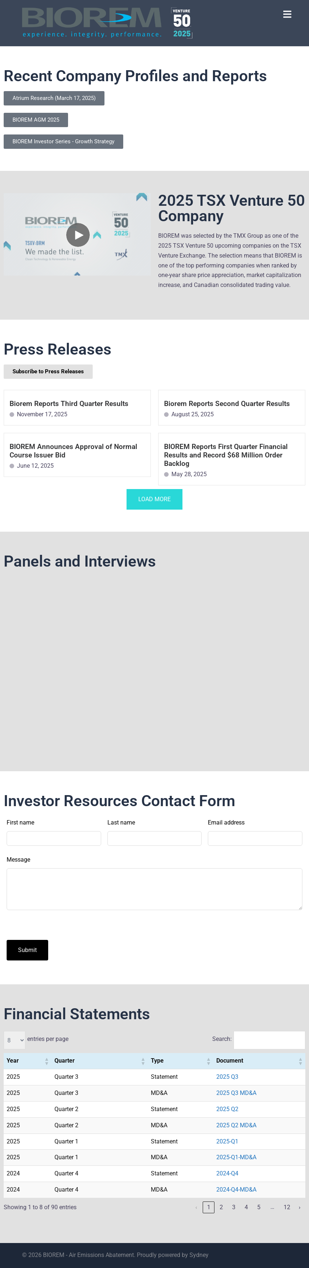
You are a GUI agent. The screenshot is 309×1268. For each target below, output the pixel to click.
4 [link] (246, 1207)
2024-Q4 (227, 1173)
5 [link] (258, 1207)
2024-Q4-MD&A (236, 1189)
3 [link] (233, 1207)
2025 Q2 (227, 1109)
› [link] (300, 1207)
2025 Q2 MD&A (236, 1125)
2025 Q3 (227, 1076)
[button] (46, 1061)
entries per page (47, 1038)
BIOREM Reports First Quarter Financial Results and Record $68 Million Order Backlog (226, 455)
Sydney (199, 1254)
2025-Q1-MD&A (236, 1157)
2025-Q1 (227, 1141)
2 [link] (221, 1207)
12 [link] (287, 1207)
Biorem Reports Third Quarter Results (69, 403)
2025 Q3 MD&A (236, 1092)
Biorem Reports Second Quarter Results (227, 403)
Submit (27, 949)
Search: (222, 1038)
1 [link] (208, 1207)
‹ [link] (196, 1207)
